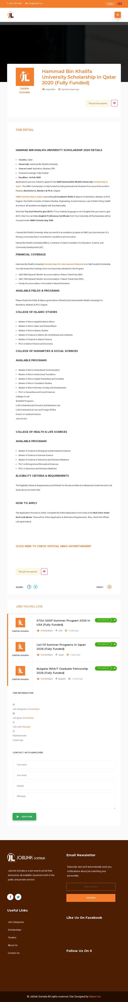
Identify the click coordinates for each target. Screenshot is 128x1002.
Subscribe (90, 898)
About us (13, 945)
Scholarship (103, 620)
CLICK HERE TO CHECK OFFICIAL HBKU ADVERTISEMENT (53, 546)
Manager (26, 727)
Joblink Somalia (38, 996)
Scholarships (47, 630)
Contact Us (14, 953)
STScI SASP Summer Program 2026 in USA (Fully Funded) (63, 622)
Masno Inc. (95, 996)
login (110, 4)
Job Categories (16, 922)
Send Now (24, 816)
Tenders (12, 937)
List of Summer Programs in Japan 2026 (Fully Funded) (61, 646)
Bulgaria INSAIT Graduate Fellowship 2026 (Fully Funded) (62, 670)
